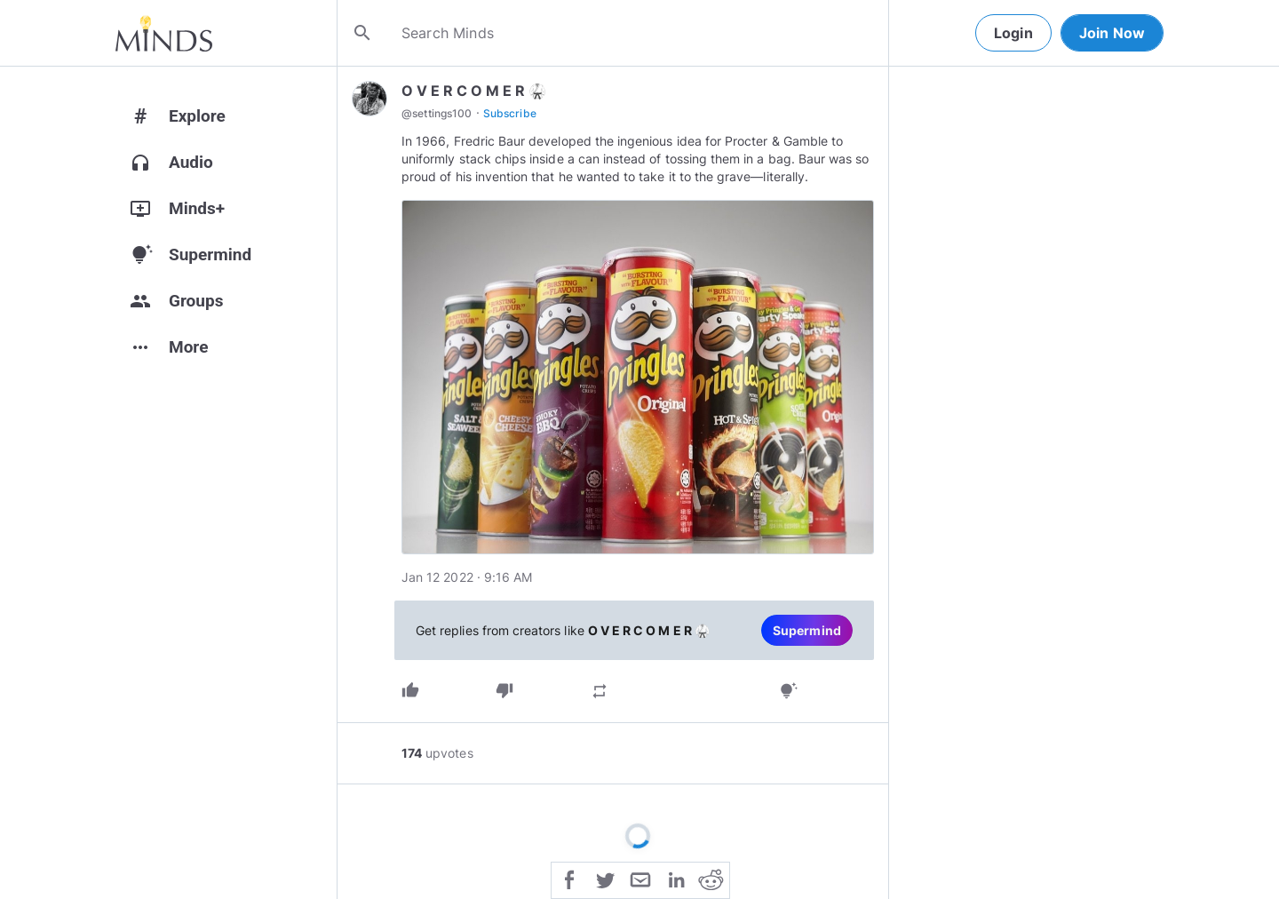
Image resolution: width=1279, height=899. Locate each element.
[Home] (163, 33)
